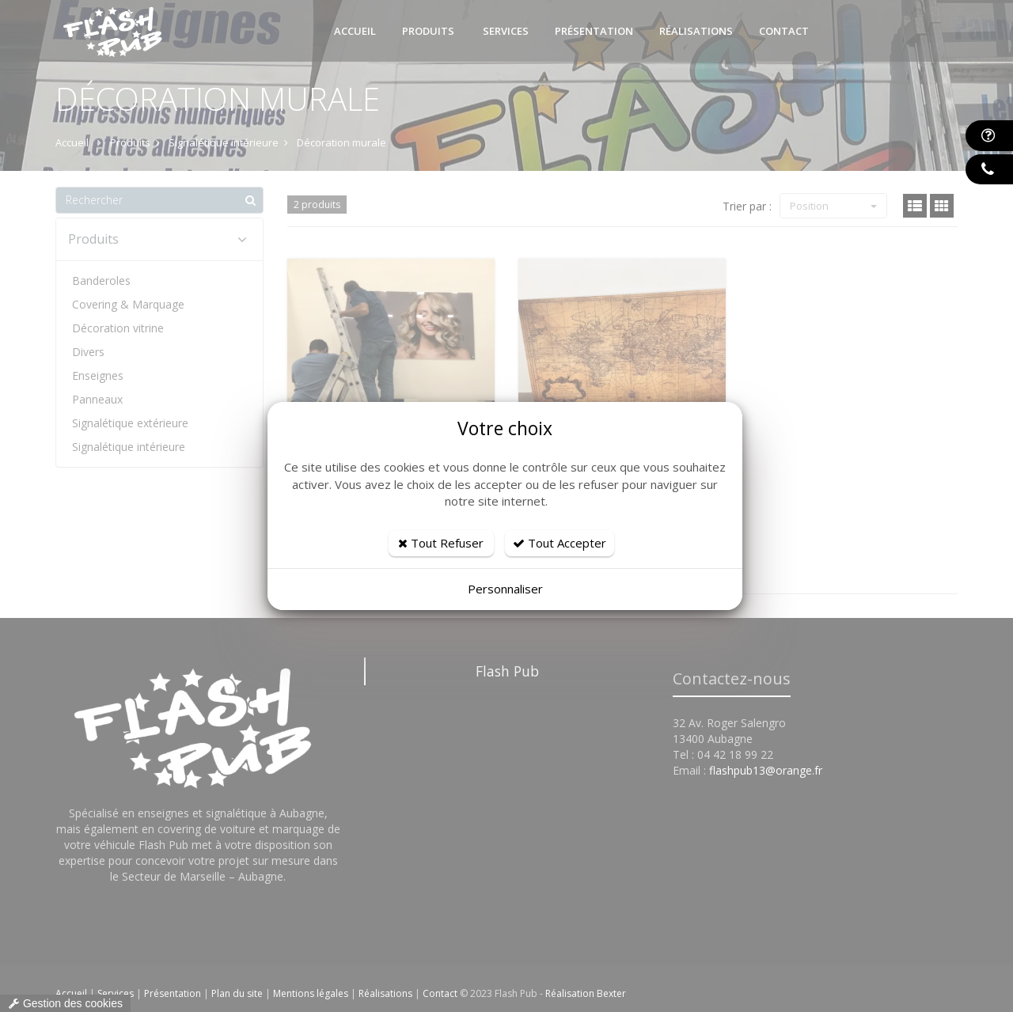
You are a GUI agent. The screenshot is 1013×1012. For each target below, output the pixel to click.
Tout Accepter (559, 543)
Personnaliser (505, 589)
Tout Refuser (441, 543)
